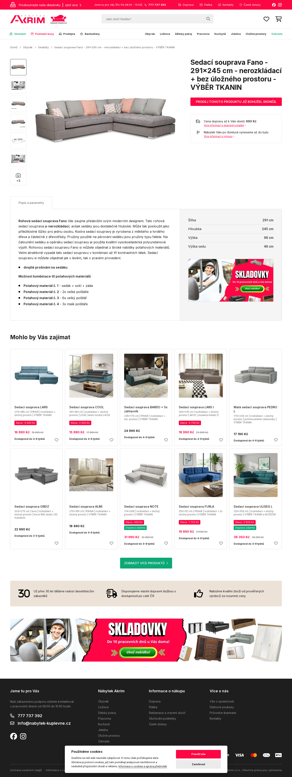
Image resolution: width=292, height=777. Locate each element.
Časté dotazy (250, 4)
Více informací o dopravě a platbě (225, 125)
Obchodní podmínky (162, 718)
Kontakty (225, 4)
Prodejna (67, 33)
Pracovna (203, 33)
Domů (13, 47)
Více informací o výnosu (219, 136)
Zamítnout (198, 764)
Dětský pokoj (183, 33)
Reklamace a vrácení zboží (167, 712)
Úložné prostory (256, 33)
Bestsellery (90, 33)
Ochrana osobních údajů (26, 770)
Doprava (186, 4)
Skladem (18, 33)
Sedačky (43, 47)
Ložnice (165, 33)
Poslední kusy (42, 33)
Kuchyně (220, 33)
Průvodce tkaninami (223, 712)
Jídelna (236, 33)
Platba (206, 4)
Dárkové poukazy (222, 707)
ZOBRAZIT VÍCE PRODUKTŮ (146, 563)
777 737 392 (30, 715)
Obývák (150, 33)
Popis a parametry (31, 203)
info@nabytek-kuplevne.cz (44, 723)
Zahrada (276, 33)
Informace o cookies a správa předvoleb (142, 766)
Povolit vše (198, 754)
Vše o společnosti (222, 701)
